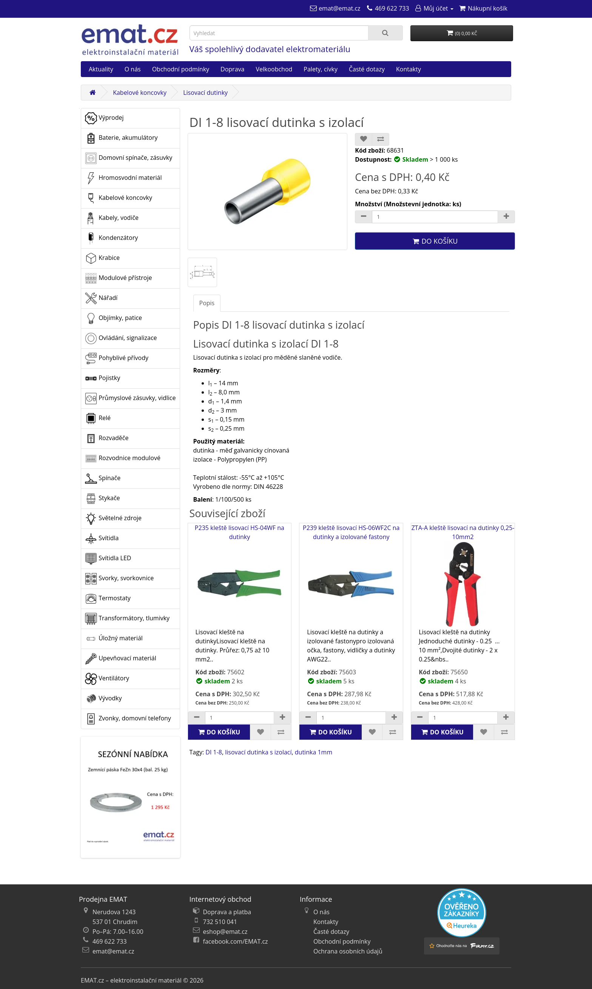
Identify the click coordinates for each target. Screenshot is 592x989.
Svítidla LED (108, 559)
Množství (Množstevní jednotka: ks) (408, 204)
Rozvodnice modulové (122, 459)
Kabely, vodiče (112, 218)
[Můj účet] (434, 8)
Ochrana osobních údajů (347, 951)
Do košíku (435, 241)
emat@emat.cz (113, 951)
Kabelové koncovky (139, 92)
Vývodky (103, 699)
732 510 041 (220, 922)
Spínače (102, 479)
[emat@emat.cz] (335, 8)
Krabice (102, 258)
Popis (207, 303)
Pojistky (102, 378)
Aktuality (101, 69)
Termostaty (108, 599)
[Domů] (92, 92)
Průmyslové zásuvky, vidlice (130, 399)
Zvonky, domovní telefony (128, 719)
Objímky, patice (113, 318)
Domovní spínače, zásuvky (128, 158)
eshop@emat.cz (225, 931)
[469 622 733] (387, 8)
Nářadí (101, 298)
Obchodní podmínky (180, 69)
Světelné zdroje (113, 519)
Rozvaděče (106, 439)
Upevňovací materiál (120, 659)
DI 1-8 (213, 752)
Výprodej (104, 118)
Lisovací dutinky (205, 92)
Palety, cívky (321, 69)
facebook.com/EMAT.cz (235, 941)
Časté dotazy (367, 69)
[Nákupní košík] (483, 8)
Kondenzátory (111, 238)
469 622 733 (109, 941)
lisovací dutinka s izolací (258, 752)
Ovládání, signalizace (121, 338)
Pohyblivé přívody (116, 358)
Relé (98, 419)
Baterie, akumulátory (121, 138)
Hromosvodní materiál (123, 178)
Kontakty (408, 69)
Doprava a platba (227, 912)
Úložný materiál (114, 639)
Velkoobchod (274, 69)
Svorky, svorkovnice (119, 579)
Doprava (232, 69)
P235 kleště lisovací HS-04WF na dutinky (239, 575)
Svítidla (102, 539)
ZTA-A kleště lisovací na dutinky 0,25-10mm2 (463, 575)
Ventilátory (107, 679)
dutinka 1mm (313, 752)
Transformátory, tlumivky (127, 619)
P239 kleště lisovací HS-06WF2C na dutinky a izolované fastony (351, 575)
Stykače (102, 499)
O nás (133, 69)
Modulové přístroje (118, 278)
